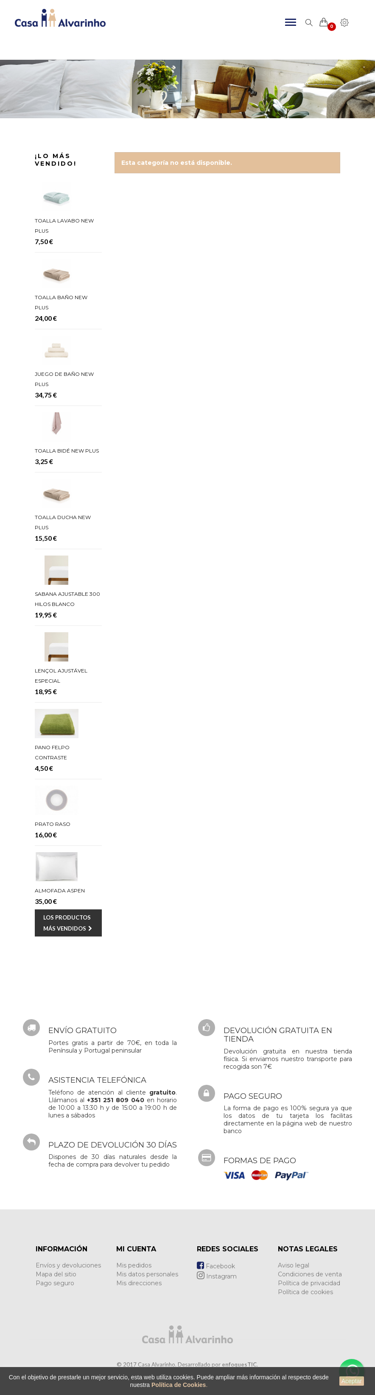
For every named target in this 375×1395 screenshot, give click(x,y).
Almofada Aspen (60, 890)
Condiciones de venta (310, 1274)
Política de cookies (305, 1292)
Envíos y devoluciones (68, 1265)
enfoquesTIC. (240, 1364)
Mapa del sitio (56, 1274)
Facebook (216, 1266)
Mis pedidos (133, 1265)
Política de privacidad (309, 1283)
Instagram (217, 1276)
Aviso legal (293, 1265)
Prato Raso (52, 824)
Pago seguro (55, 1283)
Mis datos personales (147, 1274)
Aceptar (351, 1381)
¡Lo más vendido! (56, 159)
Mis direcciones (139, 1283)
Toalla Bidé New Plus (67, 450)
